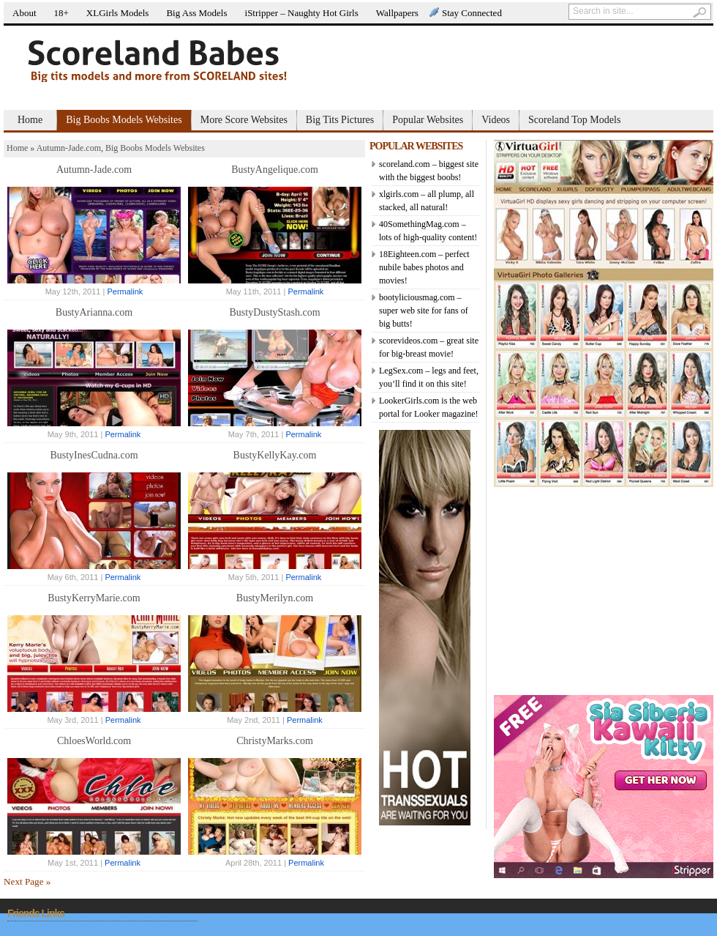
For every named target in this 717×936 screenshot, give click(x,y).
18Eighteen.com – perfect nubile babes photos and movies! (424, 267)
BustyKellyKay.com (275, 455)
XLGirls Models (117, 12)
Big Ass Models (196, 12)
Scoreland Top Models (574, 119)
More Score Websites (244, 119)
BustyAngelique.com (274, 169)
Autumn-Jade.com (69, 148)
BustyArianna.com (94, 312)
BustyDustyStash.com (274, 312)
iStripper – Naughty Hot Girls (301, 12)
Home (30, 119)
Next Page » (27, 881)
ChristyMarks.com (274, 740)
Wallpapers (397, 12)
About (24, 12)
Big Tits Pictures (340, 119)
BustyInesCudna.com (94, 455)
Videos (495, 119)
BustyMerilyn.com (274, 598)
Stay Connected (472, 12)
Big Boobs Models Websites (123, 119)
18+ (61, 12)
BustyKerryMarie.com (94, 598)
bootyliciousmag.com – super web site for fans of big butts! (423, 310)
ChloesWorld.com (94, 740)
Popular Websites (427, 119)
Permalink (125, 291)
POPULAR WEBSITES (415, 146)
